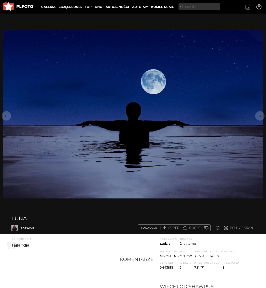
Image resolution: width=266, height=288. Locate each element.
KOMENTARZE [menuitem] (162, 7)
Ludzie (165, 244)
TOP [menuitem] (88, 7)
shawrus (27, 228)
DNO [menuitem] (98, 7)
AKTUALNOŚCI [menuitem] (117, 7)
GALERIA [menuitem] (48, 7)
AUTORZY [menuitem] (140, 7)
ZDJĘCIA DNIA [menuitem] (70, 7)
